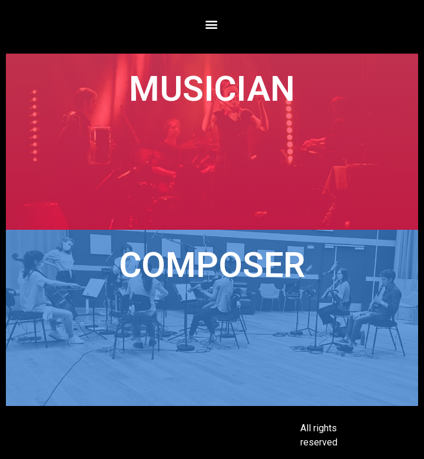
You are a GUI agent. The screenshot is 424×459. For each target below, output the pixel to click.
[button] (211, 24)
